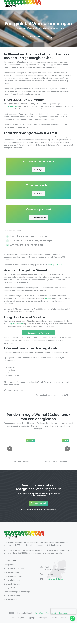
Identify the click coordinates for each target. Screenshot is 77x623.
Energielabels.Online (15, 324)
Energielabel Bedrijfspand (14, 569)
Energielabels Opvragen (38, 333)
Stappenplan (32, 618)
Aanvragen (38, 170)
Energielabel (9, 565)
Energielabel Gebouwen (13, 576)
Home (25, 37)
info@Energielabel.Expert (54, 579)
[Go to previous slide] (9, 448)
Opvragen (43, 618)
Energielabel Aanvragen (13, 588)
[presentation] (63, 611)
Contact (63, 618)
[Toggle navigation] (71, 5)
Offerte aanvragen (38, 217)
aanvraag (48, 298)
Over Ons (53, 618)
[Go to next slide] (67, 448)
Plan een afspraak (38, 503)
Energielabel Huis (10, 599)
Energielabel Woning (12, 596)
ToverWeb (39, 613)
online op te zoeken (54, 265)
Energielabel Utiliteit (11, 572)
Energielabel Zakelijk (12, 584)
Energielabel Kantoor (12, 580)
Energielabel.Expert (11, 106)
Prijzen (21, 618)
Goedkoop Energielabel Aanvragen (17, 592)
